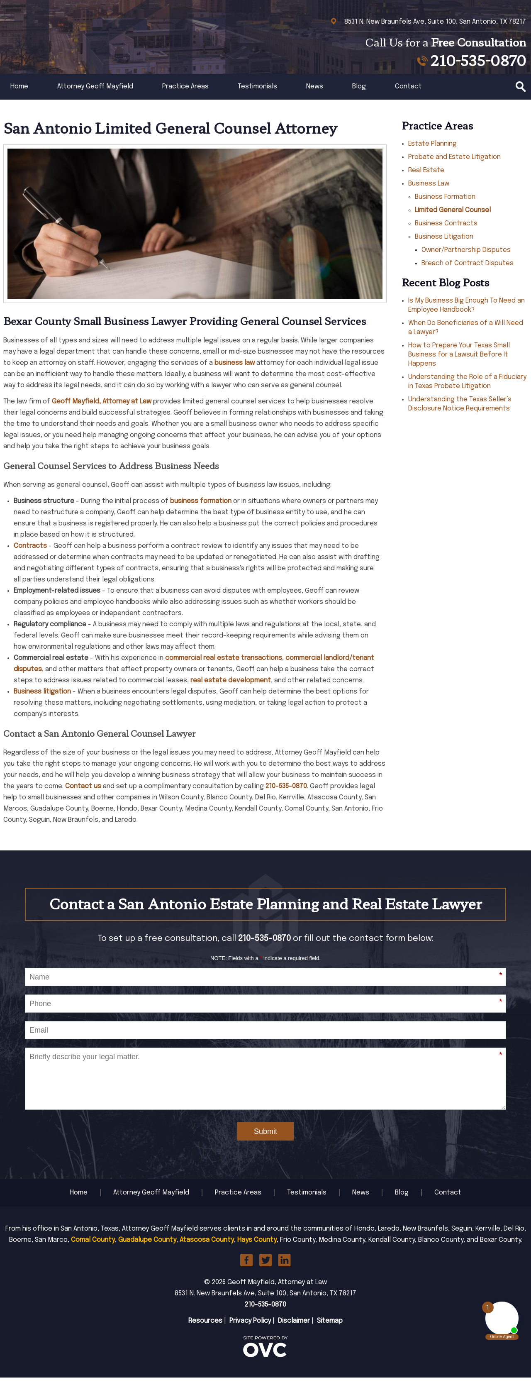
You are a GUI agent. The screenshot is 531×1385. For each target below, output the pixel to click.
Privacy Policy (250, 1328)
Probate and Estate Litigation (454, 164)
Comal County (93, 1247)
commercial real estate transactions (223, 665)
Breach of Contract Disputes (467, 270)
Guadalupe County (147, 1247)
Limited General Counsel (453, 217)
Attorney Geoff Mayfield (95, 94)
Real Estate (426, 177)
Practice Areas (185, 94)
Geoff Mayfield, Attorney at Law (101, 409)
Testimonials (257, 94)
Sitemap (330, 1328)
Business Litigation (444, 244)
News (314, 94)
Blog (359, 94)
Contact (408, 94)
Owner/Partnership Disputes (466, 257)
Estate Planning (432, 151)
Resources (205, 1328)
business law (234, 370)
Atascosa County (207, 1247)
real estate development (230, 687)
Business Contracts (446, 230)
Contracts (30, 553)
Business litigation (42, 699)
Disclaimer (294, 1328)
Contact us (83, 793)
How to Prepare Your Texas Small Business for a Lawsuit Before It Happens (459, 362)
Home (19, 94)
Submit (265, 1139)
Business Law (428, 191)
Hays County (257, 1247)
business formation (200, 508)
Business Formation (445, 204)
